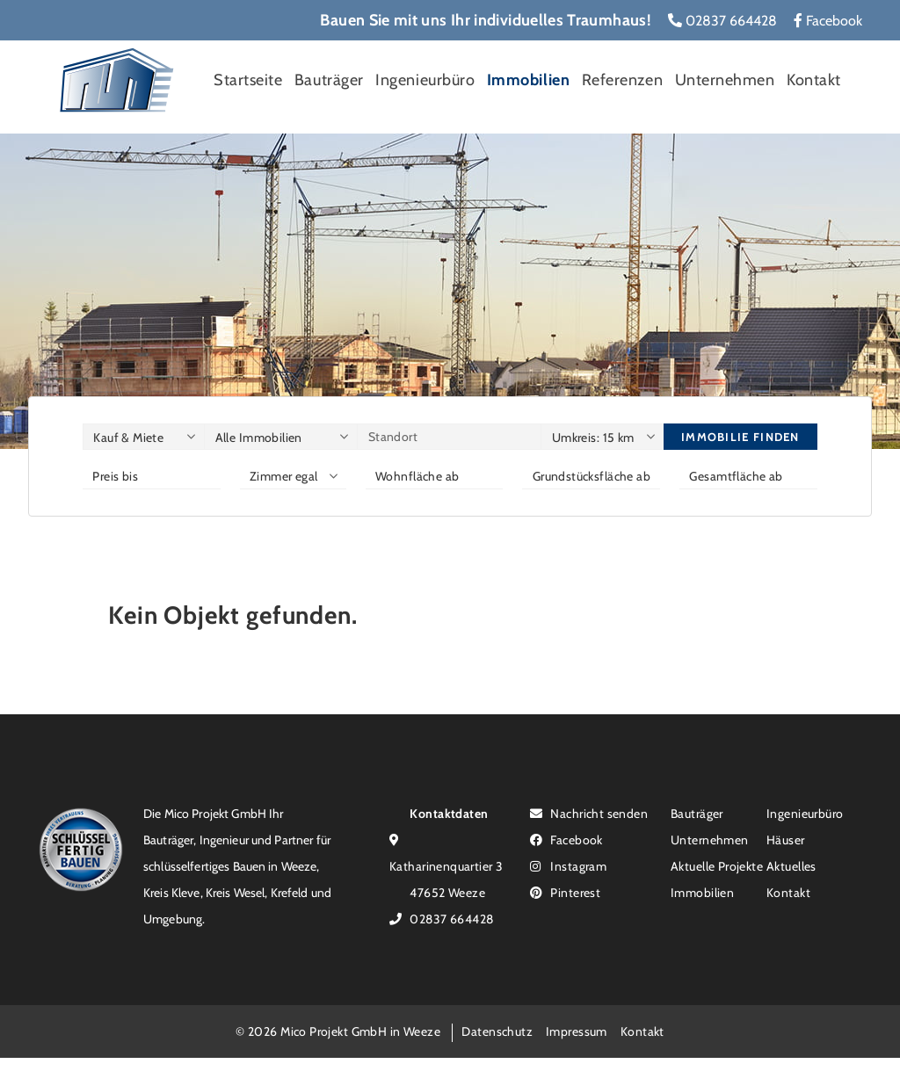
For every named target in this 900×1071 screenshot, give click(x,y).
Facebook (828, 20)
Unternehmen (725, 80)
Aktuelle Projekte (717, 865)
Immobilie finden (740, 437)
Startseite (248, 80)
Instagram (568, 865)
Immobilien (528, 80)
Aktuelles (791, 865)
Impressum (576, 1031)
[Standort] (449, 436)
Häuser (785, 839)
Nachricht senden (589, 813)
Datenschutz (497, 1031)
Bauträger (329, 80)
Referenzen (622, 80)
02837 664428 (722, 20)
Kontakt (814, 80)
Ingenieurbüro (425, 80)
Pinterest (565, 892)
